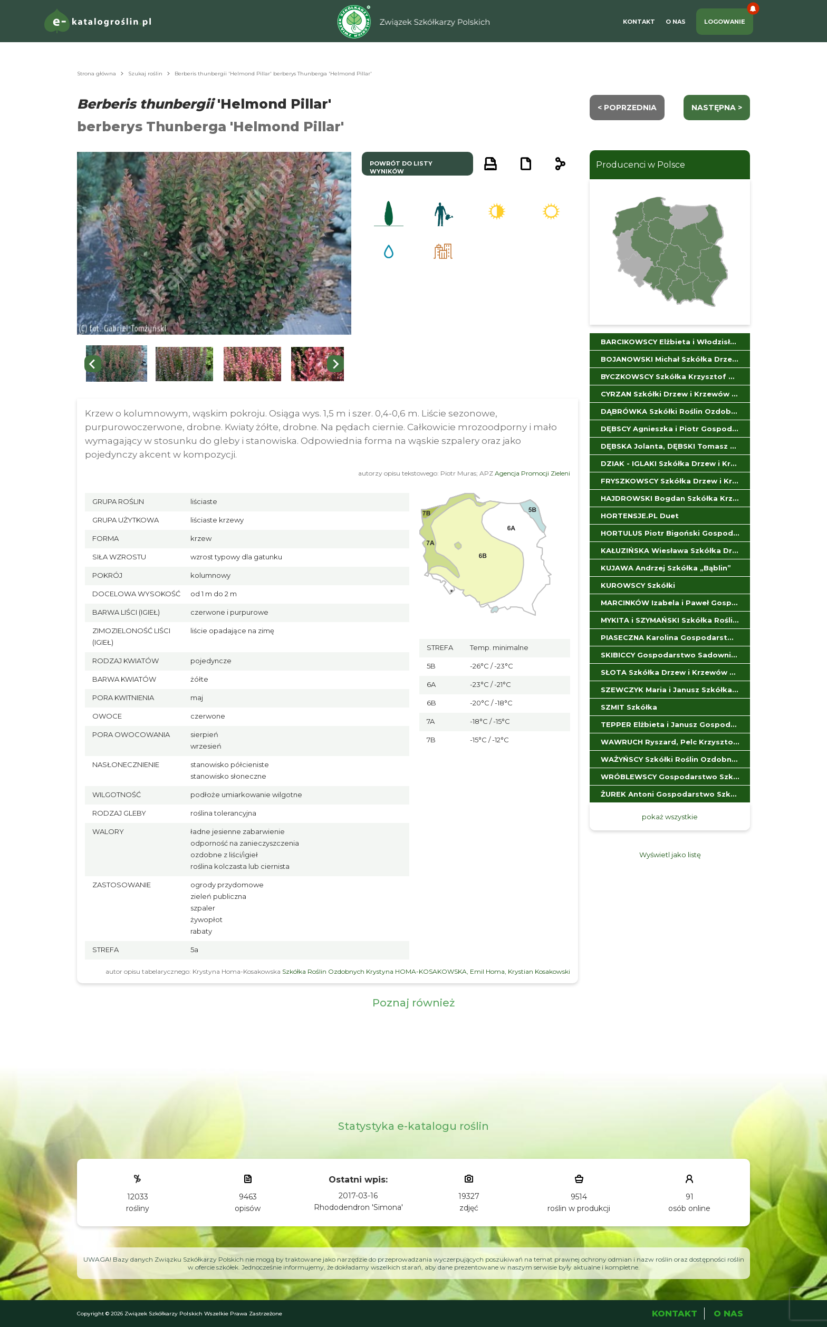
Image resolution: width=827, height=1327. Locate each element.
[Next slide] (335, 363)
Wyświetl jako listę (670, 854)
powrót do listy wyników (401, 167)
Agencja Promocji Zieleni (532, 473)
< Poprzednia (627, 107)
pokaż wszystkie (670, 816)
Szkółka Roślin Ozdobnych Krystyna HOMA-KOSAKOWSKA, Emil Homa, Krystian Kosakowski (426, 971)
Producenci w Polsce (640, 165)
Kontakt (639, 21)
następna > (716, 107)
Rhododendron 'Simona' (358, 1207)
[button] (116, 364)
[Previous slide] (92, 363)
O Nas (676, 21)
